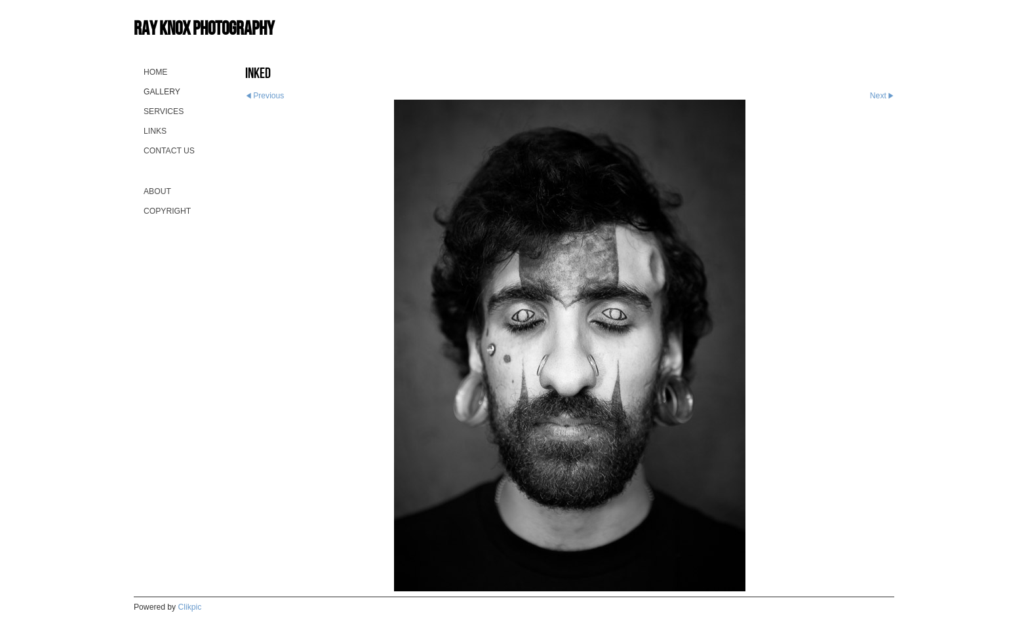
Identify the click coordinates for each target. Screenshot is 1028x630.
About (157, 191)
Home (155, 72)
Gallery (162, 91)
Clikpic (190, 607)
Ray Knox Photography (204, 28)
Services (164, 111)
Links (155, 131)
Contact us (169, 150)
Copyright (167, 211)
